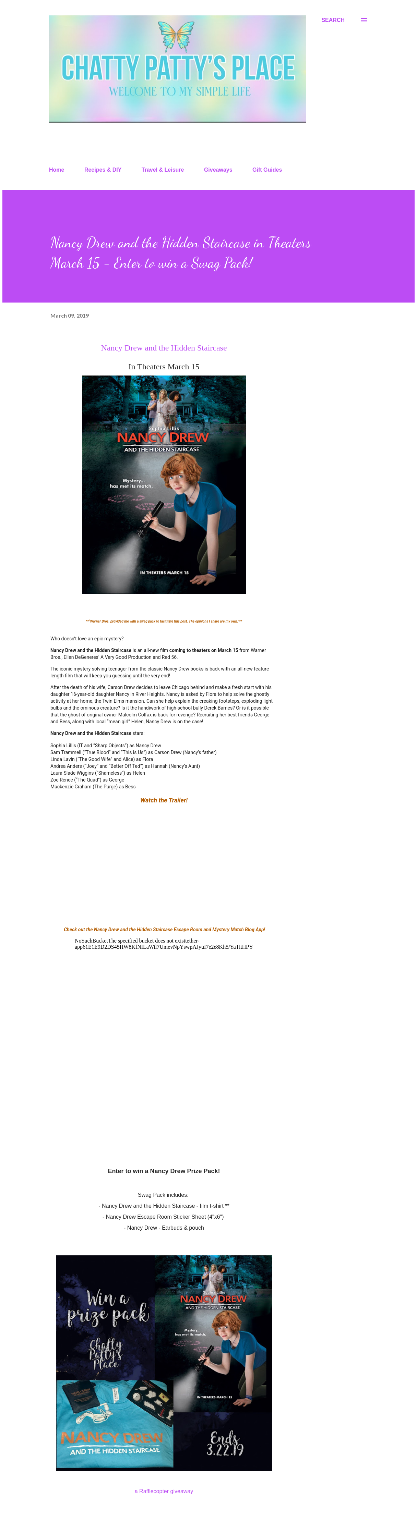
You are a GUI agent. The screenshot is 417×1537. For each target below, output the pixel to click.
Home (56, 170)
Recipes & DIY (102, 170)
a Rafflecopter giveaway (164, 1491)
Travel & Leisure (163, 170)
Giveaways (218, 170)
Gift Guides (267, 170)
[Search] (333, 20)
